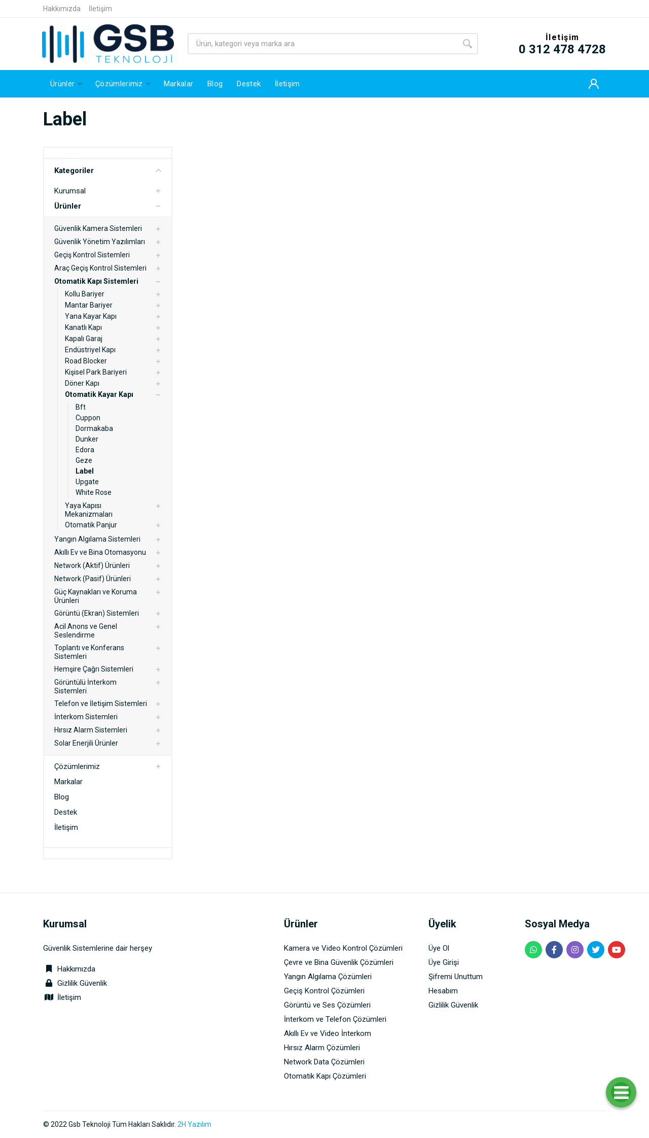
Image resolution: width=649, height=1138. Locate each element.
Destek (65, 812)
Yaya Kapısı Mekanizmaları (89, 509)
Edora (85, 450)
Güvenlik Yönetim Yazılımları (99, 242)
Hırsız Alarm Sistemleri (90, 730)
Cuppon (88, 418)
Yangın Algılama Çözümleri (328, 976)
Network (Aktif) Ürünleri (92, 565)
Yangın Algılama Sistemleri (97, 539)
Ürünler (67, 206)
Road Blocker (86, 361)
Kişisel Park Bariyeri (96, 372)
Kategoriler (107, 170)
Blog (61, 796)
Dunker (87, 439)
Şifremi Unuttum (455, 976)
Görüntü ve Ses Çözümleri (327, 1005)
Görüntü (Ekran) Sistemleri (96, 613)
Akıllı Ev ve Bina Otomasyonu (100, 552)
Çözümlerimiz (77, 766)
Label (85, 471)
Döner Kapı (82, 383)
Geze (84, 460)
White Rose (94, 492)
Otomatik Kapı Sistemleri (96, 281)
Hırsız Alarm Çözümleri (322, 1047)
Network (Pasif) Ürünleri (92, 579)
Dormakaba (94, 428)
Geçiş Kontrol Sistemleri (92, 255)
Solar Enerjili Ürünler (86, 743)
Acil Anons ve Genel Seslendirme (85, 630)
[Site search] (322, 43)
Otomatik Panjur (91, 525)
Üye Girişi (443, 962)
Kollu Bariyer (84, 294)
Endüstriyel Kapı (90, 350)
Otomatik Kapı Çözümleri (325, 1076)
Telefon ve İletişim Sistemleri (100, 703)
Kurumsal (70, 190)
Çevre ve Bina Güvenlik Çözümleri (338, 962)
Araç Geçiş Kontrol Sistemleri (100, 268)
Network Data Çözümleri (324, 1061)
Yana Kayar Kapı (91, 316)
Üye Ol (438, 948)
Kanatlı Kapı (83, 327)
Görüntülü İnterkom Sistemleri (85, 686)
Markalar (68, 781)
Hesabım (443, 990)
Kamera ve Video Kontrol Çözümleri (343, 948)
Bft (81, 407)
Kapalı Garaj (83, 338)
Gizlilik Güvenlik (82, 983)
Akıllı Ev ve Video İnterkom (327, 1033)
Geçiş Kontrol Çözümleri (324, 990)
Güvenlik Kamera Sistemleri (98, 228)
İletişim (100, 8)
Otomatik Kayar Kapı (99, 394)
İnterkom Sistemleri (86, 717)
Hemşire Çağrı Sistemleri (93, 669)
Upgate (87, 482)
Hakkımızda (62, 8)
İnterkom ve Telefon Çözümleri (335, 1019)
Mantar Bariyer (89, 305)
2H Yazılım (194, 1124)
